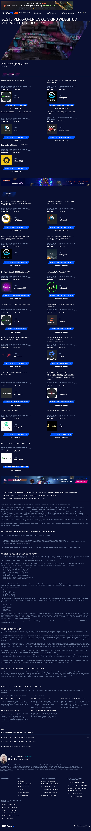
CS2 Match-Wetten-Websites (78, 788)
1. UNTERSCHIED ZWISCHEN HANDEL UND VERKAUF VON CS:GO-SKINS (24, 492)
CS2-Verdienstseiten (10, 810)
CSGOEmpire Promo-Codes (51, 789)
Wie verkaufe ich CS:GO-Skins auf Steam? (16, 746)
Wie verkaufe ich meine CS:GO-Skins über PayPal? (19, 742)
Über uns (22, 781)
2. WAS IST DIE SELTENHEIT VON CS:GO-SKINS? (62, 492)
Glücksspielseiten (25, 12)
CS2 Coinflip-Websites (76, 796)
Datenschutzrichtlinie (26, 784)
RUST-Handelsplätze (10, 804)
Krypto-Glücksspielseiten (77, 782)
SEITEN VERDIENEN (37, 13)
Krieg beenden (24, 795)
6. (38, 499)
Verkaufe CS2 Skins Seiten (11, 816)
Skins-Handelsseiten (51, 13)
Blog (80, 12)
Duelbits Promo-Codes (49, 795)
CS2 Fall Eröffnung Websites (78, 785)
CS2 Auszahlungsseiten (11, 807)
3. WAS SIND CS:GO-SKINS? (11, 495)
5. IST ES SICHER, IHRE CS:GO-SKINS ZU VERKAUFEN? (19, 499)
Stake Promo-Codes (49, 781)
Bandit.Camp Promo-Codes (51, 784)
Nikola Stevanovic (15, 756)
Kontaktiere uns (24, 792)
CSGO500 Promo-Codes (50, 787)
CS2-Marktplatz (8, 818)
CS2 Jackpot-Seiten (76, 794)
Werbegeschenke (25, 787)
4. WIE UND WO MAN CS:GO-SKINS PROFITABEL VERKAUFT (39, 495)
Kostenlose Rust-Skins (10, 813)
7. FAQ (43, 499)
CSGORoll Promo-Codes (50, 792)
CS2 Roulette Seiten (76, 791)
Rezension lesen (16, 108)
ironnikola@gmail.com (21, 759)
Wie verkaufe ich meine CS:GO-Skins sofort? (17, 737)
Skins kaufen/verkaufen (68, 13)
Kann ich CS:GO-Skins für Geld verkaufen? (17, 733)
